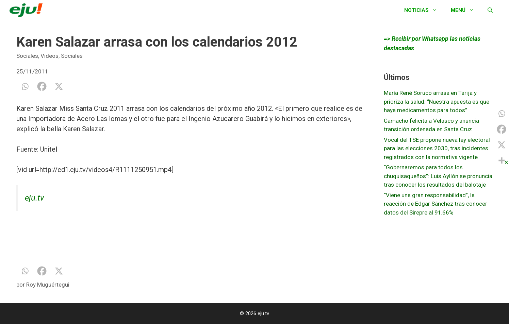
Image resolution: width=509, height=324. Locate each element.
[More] (501, 160)
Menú (466, 10)
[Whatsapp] (25, 86)
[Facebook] (42, 86)
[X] (59, 86)
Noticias (424, 10)
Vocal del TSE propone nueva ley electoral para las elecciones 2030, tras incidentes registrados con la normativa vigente (437, 148)
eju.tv (34, 198)
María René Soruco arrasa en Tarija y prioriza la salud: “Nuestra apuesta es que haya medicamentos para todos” (436, 101)
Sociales (27, 55)
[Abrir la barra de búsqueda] (490, 10)
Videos (49, 55)
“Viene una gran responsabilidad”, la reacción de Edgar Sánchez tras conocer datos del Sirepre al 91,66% (435, 204)
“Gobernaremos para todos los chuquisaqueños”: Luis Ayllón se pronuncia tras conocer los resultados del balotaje (438, 176)
